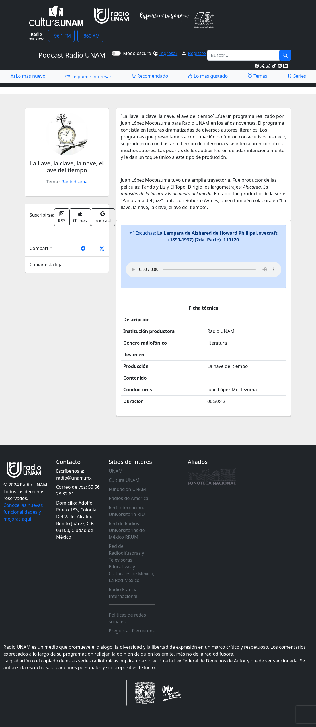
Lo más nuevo (27, 76)
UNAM (116, 471)
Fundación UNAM (127, 489)
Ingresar (168, 53)
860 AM (90, 36)
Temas (257, 76)
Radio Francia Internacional (123, 592)
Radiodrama (74, 182)
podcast (103, 217)
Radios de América (128, 498)
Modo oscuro (138, 53)
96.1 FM (61, 36)
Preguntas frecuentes (132, 631)
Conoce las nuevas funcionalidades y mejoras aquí (23, 512)
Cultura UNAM (124, 480)
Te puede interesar (88, 76)
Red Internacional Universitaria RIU (128, 510)
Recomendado (150, 76)
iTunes (80, 218)
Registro (197, 53)
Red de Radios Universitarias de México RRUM (127, 530)
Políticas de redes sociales (127, 618)
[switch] (116, 53)
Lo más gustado (208, 76)
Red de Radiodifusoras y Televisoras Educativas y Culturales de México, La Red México (132, 563)
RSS (62, 217)
